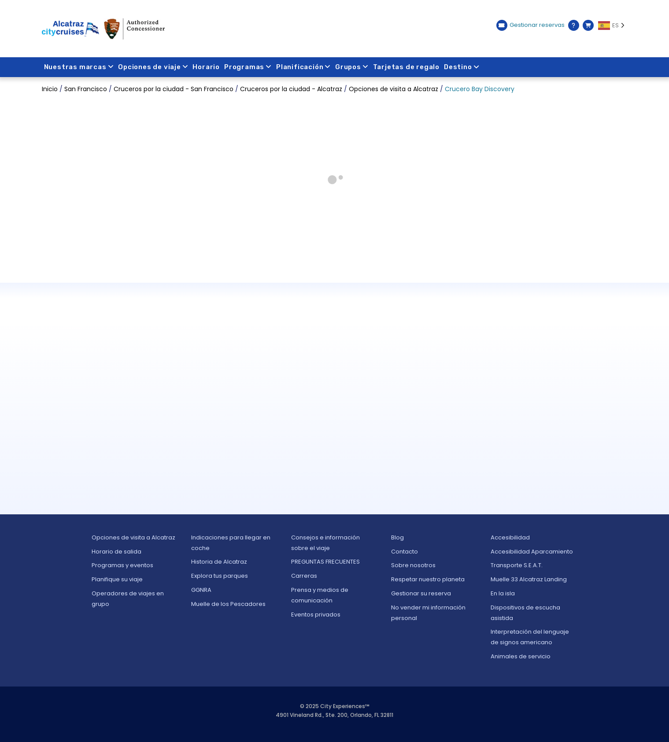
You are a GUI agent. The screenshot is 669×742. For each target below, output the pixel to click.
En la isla (503, 593)
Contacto (404, 551)
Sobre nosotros (413, 565)
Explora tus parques (219, 576)
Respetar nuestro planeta (428, 579)
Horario (206, 67)
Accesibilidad (510, 537)
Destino (462, 67)
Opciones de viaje (153, 67)
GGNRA (201, 590)
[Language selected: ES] (613, 25)
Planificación (303, 67)
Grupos (352, 67)
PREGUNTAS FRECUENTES (325, 561)
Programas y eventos (122, 565)
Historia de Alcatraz (219, 561)
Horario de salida (116, 551)
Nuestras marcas (79, 67)
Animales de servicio (521, 656)
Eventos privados (315, 614)
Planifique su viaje (117, 579)
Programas (248, 67)
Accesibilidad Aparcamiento (532, 551)
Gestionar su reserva (421, 593)
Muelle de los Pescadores (228, 604)
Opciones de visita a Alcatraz (133, 537)
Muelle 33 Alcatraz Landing (529, 579)
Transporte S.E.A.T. (517, 565)
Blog (397, 537)
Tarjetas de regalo (406, 67)
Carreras (304, 576)
